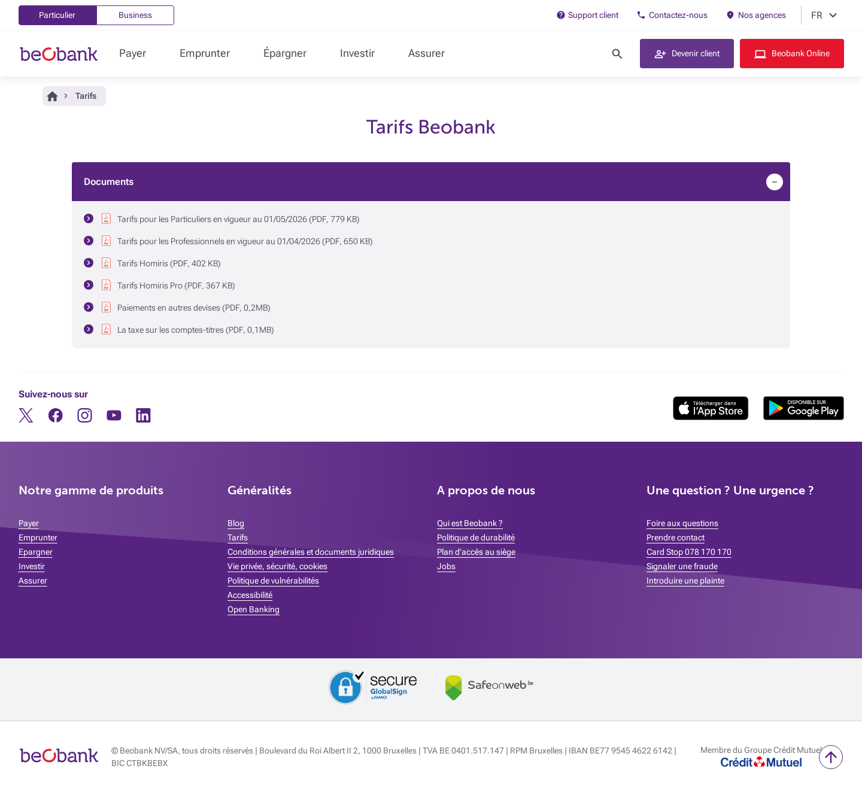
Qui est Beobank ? (470, 523)
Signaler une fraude (682, 566)
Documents (108, 181)
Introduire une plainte (685, 580)
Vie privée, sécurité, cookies (277, 566)
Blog (235, 523)
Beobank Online (801, 53)
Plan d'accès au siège (476, 552)
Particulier (57, 15)
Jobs (446, 566)
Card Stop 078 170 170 (689, 552)
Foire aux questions (682, 523)
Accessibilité (249, 595)
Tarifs (237, 537)
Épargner (284, 53)
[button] (687, 53)
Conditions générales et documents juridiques (310, 552)
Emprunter (205, 53)
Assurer (426, 53)
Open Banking (253, 609)
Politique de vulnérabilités (273, 580)
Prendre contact (675, 537)
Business (135, 15)
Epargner (36, 552)
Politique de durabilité (476, 537)
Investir (357, 53)
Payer (132, 53)
